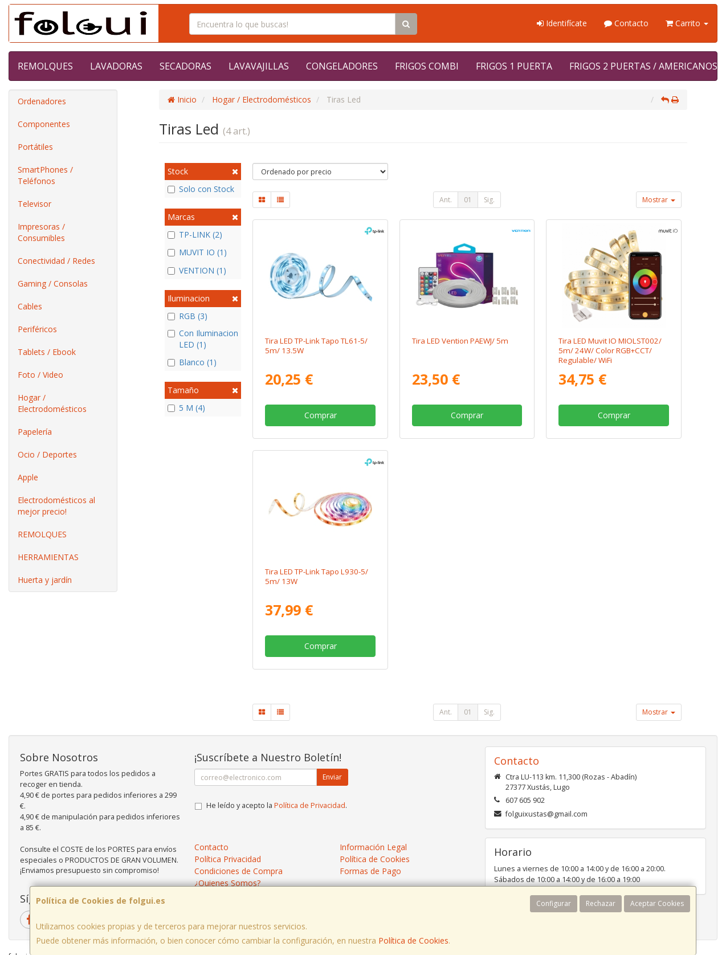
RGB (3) (187, 316)
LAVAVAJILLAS (259, 66)
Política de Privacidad (309, 805)
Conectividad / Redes (56, 260)
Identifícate (562, 23)
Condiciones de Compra (238, 871)
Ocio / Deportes (47, 454)
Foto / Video (40, 374)
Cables (30, 306)
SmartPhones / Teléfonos (45, 175)
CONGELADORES (342, 66)
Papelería (35, 431)
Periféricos (37, 329)
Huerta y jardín (45, 579)
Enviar (332, 777)
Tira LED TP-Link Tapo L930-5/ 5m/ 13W (316, 576)
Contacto (626, 23)
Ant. (445, 200)
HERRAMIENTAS (48, 557)
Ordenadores (42, 101)
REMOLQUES (45, 66)
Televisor (34, 203)
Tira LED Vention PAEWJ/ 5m (460, 341)
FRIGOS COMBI (427, 66)
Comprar (320, 415)
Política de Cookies (413, 940)
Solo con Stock (201, 188)
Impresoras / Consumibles (41, 232)
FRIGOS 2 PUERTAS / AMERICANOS (643, 66)
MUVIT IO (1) (197, 252)
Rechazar (600, 903)
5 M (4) (186, 407)
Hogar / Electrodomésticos (52, 403)
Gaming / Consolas (53, 283)
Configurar (553, 903)
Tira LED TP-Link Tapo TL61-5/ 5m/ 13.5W (316, 346)
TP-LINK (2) (195, 234)
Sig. (489, 200)
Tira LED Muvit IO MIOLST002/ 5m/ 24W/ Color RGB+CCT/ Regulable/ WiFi (610, 351)
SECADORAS (185, 66)
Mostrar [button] (658, 200)
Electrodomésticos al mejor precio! (56, 506)
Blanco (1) (192, 362)
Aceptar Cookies (657, 903)
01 (468, 200)
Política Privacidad (227, 859)
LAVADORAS (116, 66)
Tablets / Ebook (47, 351)
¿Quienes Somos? (227, 883)
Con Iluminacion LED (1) (203, 339)
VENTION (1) (197, 270)
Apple (28, 477)
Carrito (687, 23)
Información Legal (373, 847)
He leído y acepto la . (276, 805)
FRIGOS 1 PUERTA (514, 66)
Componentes (44, 124)
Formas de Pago (370, 871)
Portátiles (35, 146)
